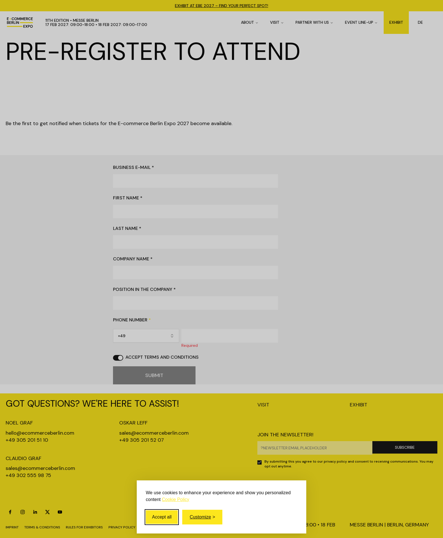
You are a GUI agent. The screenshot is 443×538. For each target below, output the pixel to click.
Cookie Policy (175, 499)
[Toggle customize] (202, 517)
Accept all (161, 517)
